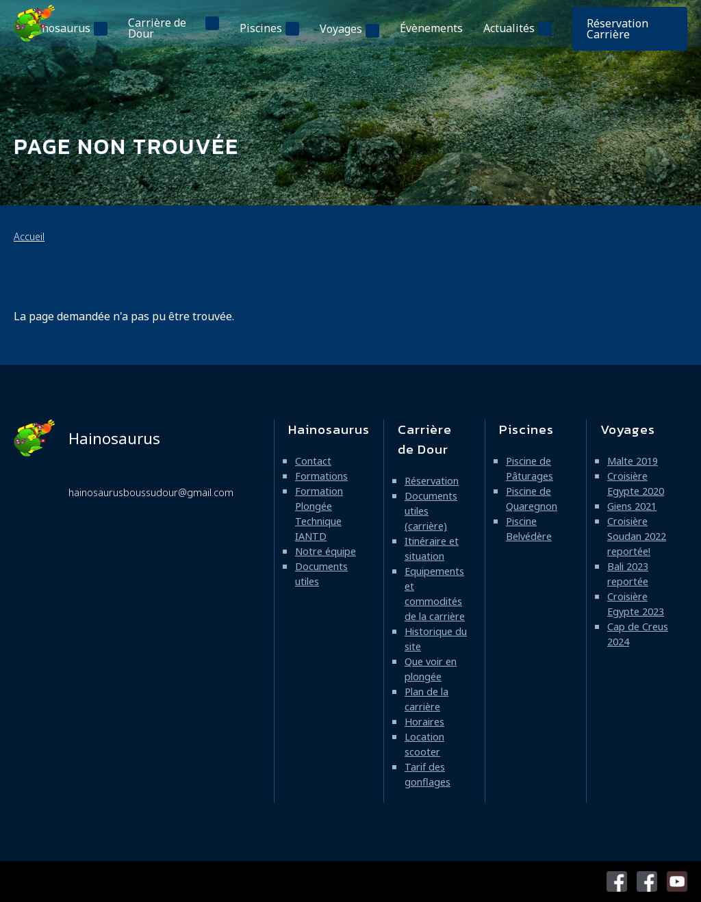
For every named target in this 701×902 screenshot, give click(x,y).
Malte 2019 (632, 460)
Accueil (29, 236)
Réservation (432, 480)
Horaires (424, 721)
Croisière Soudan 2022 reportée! (636, 536)
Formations (321, 475)
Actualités (509, 28)
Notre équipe (325, 551)
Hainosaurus (57, 28)
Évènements (431, 28)
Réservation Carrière (617, 29)
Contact (313, 460)
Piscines (261, 28)
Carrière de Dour (157, 28)
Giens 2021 (632, 506)
